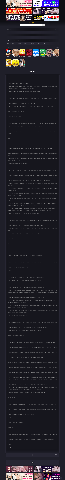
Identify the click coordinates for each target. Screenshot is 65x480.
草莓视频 (25, 43)
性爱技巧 (56, 40)
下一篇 (52, 455)
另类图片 (56, 37)
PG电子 (13, 29)
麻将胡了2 (38, 29)
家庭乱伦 (19, 40)
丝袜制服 (44, 32)
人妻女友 (25, 40)
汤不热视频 (32, 43)
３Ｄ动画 (32, 32)
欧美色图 (25, 37)
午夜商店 (19, 43)
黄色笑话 (50, 40)
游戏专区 (32, 29)
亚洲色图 (19, 37)
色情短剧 (44, 43)
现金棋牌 (50, 29)
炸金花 (44, 29)
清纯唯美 (44, 37)
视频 (8, 32)
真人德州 (19, 29)
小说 (8, 40)
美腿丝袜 (38, 37)
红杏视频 (38, 43)
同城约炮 (13, 43)
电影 (8, 35)
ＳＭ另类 (56, 32)
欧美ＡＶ (25, 32)
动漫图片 (32, 37)
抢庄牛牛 (56, 29)
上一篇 (13, 455)
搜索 (43, 25)
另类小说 (44, 40)
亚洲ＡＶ (13, 32)
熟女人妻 (38, 32)
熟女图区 (50, 37)
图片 (8, 37)
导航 (8, 43)
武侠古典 (32, 40)
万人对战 (25, 29)
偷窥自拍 (13, 37)
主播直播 (50, 32)
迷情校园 (38, 40)
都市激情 (13, 40)
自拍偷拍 (19, 32)
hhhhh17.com (32, 23)
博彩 (8, 29)
